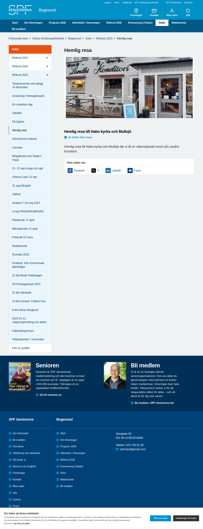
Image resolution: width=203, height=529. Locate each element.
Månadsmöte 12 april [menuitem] (25, 228)
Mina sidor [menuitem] (172, 12)
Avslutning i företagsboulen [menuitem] (28, 96)
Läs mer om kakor (21, 523)
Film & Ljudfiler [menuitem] (21, 348)
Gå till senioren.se (51, 395)
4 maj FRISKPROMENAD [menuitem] (27, 211)
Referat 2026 (114, 22)
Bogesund (74, 38)
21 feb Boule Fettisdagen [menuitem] (27, 275)
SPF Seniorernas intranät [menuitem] (146, 2)
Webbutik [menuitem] (127, 2)
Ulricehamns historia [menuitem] (24, 138)
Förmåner (18, 446)
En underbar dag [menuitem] (22, 104)
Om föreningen (33, 22)
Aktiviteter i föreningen (86, 22)
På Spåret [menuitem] (18, 121)
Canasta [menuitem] (17, 147)
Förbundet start (18, 38)
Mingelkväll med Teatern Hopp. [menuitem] (26, 157)
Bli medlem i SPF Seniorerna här (154, 403)
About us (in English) (24, 466)
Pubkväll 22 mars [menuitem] (22, 237)
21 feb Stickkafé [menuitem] (21, 292)
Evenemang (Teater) (140, 22)
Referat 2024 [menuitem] (20, 66)
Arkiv (162, 22)
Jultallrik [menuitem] (17, 113)
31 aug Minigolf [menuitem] (21, 185)
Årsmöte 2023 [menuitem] (20, 254)
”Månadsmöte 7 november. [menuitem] (28, 339)
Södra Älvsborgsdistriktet (48, 38)
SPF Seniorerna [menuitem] (173, 2)
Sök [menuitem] (188, 12)
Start (15, 22)
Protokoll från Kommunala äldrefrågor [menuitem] (28, 264)
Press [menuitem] (116, 2)
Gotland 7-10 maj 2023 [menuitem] (26, 203)
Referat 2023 (104, 38)
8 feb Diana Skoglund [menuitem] (25, 310)
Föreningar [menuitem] (136, 12)
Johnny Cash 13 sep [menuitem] (24, 177)
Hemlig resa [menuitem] (19, 130)
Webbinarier (179, 22)
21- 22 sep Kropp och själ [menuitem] (27, 168)
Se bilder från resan (80, 137)
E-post (137, 170)
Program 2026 (57, 22)
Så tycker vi (19, 459)
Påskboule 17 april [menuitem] (23, 220)
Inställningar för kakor (186, 518)
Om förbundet (20, 433)
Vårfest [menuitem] (16, 194)
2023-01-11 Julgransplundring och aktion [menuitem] (29, 320)
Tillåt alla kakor (160, 518)
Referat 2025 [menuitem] (20, 57)
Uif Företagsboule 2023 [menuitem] (26, 284)
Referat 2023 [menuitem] (20, 74)
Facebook (79, 170)
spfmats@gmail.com (133, 449)
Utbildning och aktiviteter (26, 453)
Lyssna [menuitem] (107, 2)
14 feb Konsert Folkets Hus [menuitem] (29, 301)
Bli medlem (19, 29)
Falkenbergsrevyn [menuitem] (23, 330)
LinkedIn (116, 170)
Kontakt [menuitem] (154, 12)
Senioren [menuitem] (188, 2)
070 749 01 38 (134, 445)
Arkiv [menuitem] (15, 49)
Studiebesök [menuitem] (19, 246)
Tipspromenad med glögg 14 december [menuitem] (27, 85)
